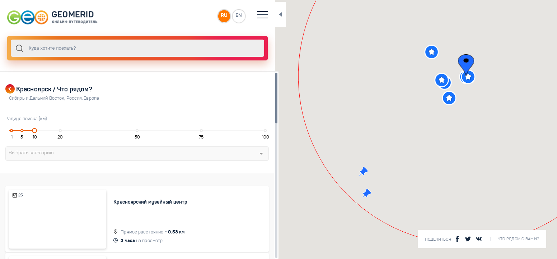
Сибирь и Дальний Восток (37, 98)
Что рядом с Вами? (518, 239)
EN (215, 16)
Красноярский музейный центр (141, 202)
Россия (75, 98)
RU (199, 16)
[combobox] (125, 48)
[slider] (32, 130)
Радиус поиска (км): (26, 119)
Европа (91, 98)
